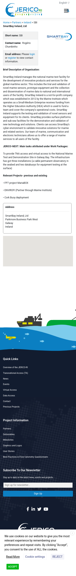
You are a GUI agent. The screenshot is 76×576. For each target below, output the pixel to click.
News (5, 378)
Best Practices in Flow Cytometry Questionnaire (25, 457)
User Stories (9, 451)
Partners (7, 428)
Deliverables (9, 434)
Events (6, 384)
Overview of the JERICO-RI (15, 367)
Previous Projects (11, 406)
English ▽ (64, 2)
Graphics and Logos (12, 445)
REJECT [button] (57, 556)
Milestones (8, 440)
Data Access (9, 395)
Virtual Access (10, 390)
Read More (13, 556)
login (32, 54)
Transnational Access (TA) (15, 373)
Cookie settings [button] (35, 556)
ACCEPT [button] (12, 566)
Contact (7, 401)
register (12, 57)
